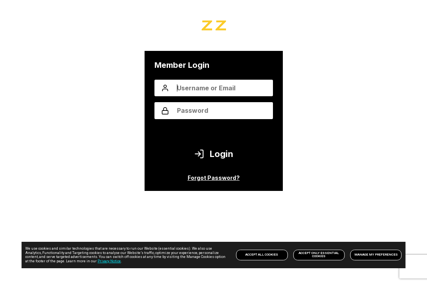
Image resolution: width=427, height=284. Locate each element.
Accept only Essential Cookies (319, 254)
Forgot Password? (214, 177)
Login (213, 154)
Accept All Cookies (261, 254)
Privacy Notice (109, 261)
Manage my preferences (376, 254)
